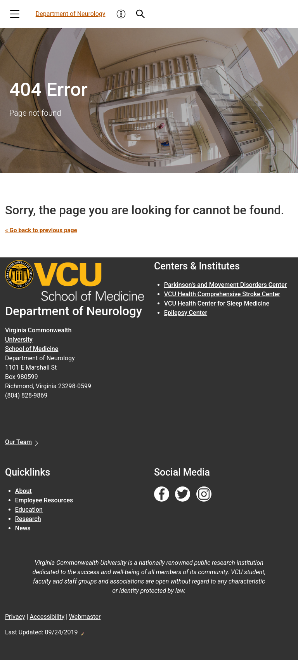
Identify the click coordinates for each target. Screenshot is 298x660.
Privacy (15, 616)
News (23, 528)
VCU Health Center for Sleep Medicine (216, 303)
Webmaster (85, 616)
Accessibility (46, 616)
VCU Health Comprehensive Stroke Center (222, 294)
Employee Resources (44, 500)
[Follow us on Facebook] (161, 494)
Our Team (18, 442)
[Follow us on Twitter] (182, 494)
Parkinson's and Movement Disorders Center (225, 284)
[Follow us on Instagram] (203, 494)
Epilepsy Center (185, 312)
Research (28, 519)
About (23, 491)
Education (29, 509)
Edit (82, 632)
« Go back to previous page (42, 230)
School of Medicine (31, 349)
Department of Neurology (71, 13)
